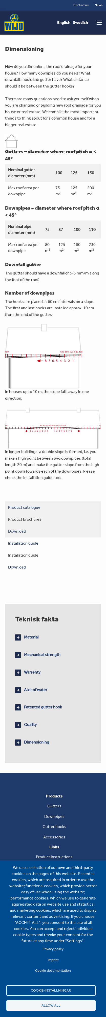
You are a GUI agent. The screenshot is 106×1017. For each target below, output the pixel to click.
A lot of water (35, 689)
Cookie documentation (53, 970)
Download (17, 531)
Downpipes (54, 816)
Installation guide (23, 543)
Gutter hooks (54, 826)
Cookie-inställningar (51, 990)
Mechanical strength (42, 654)
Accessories (54, 837)
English (63, 22)
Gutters (54, 806)
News (98, 5)
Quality (30, 724)
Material (31, 637)
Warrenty (32, 672)
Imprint (53, 960)
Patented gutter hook (43, 707)
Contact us (81, 5)
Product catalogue (24, 507)
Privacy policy (53, 949)
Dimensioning (36, 742)
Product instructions (54, 856)
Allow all (50, 1005)
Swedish (80, 22)
